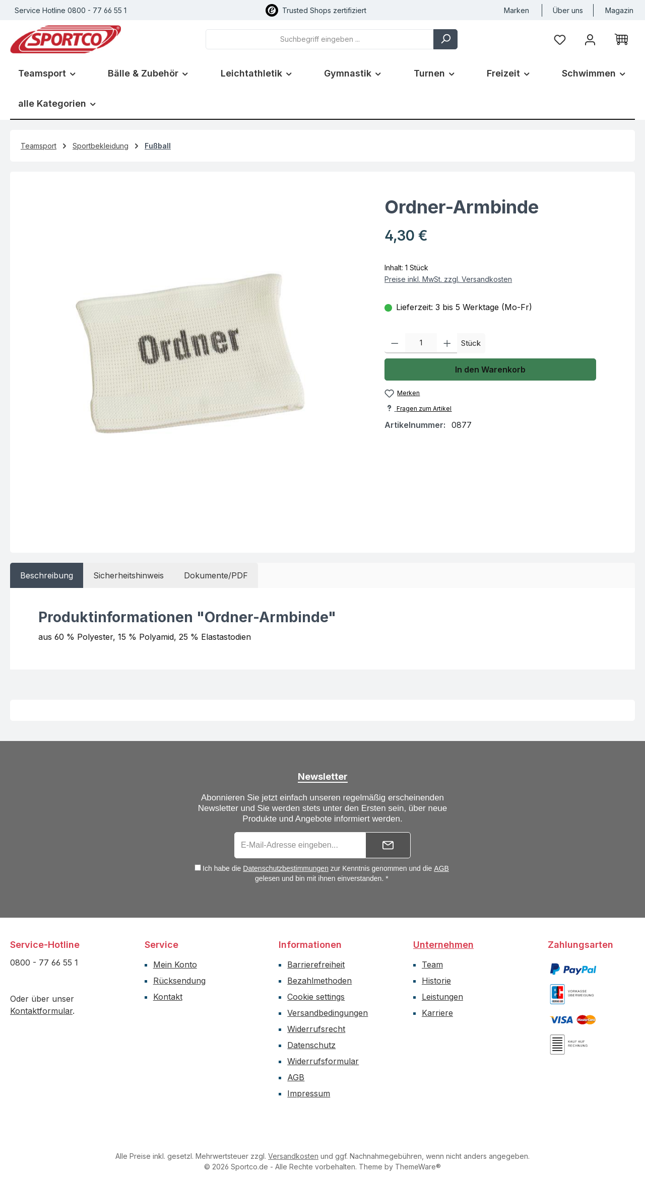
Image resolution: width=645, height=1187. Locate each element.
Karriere (437, 1013)
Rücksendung (179, 981)
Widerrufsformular (323, 1061)
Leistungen (442, 997)
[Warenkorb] (621, 39)
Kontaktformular (41, 1011)
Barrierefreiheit (316, 964)
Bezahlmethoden (319, 981)
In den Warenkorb (490, 369)
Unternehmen (443, 944)
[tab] (46, 575)
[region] (192, 358)
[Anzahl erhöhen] (447, 343)
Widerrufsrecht (316, 1029)
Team (432, 964)
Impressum (308, 1093)
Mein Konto (175, 964)
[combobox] (320, 39)
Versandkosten (293, 1156)
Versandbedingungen (327, 1013)
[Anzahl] (421, 343)
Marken (516, 10)
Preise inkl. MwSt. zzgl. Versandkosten (448, 279)
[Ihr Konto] (590, 39)
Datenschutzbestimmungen (286, 868)
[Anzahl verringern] (394, 343)
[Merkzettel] (559, 39)
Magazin (619, 10)
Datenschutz (311, 1045)
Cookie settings (316, 997)
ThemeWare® (418, 1166)
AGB (441, 868)
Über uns (568, 10)
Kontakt (167, 997)
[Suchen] (445, 39)
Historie (436, 981)
